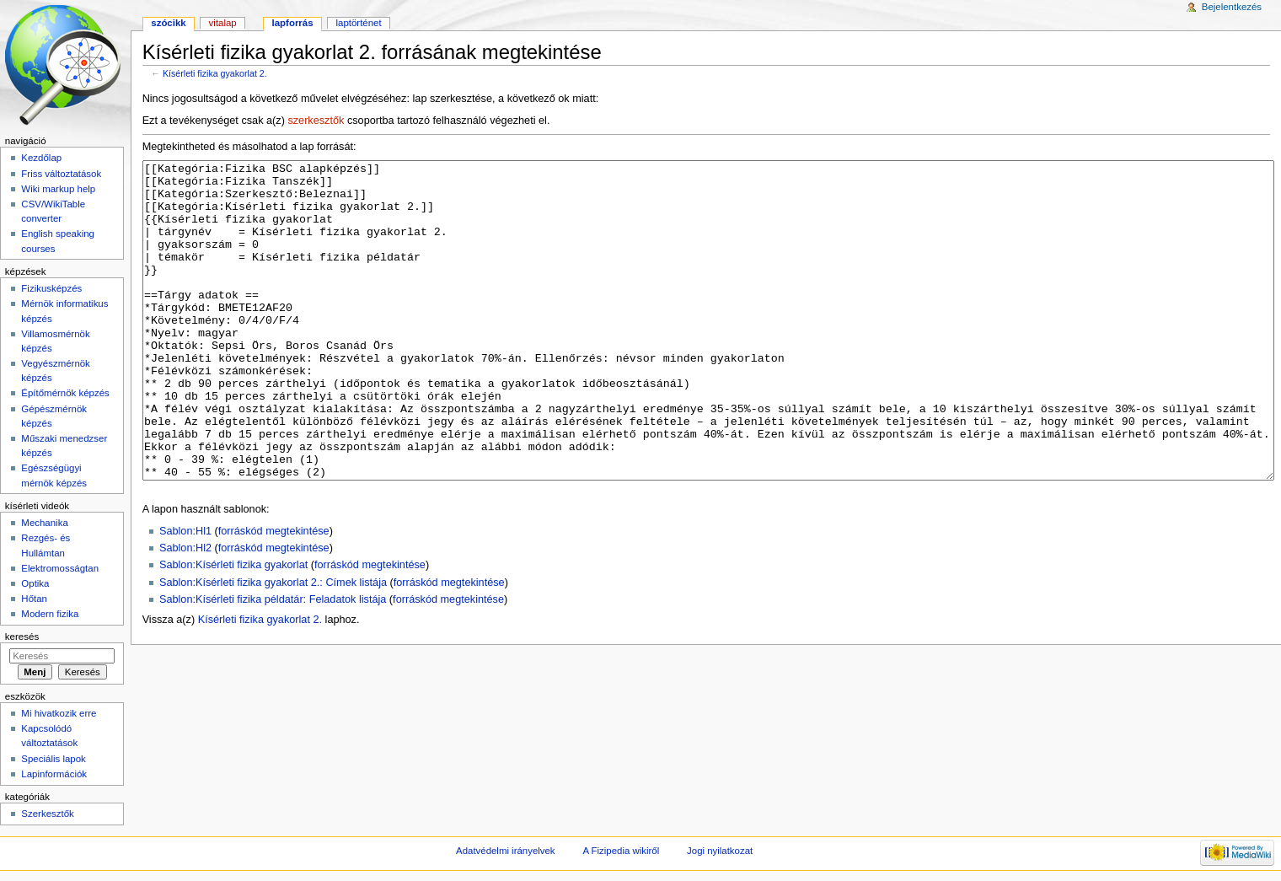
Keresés (22, 636)
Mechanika (44, 523)
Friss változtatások (61, 174)
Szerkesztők (47, 813)
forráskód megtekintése (274, 594)
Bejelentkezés (1232, 7)
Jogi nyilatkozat (720, 851)
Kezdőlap (41, 158)
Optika (35, 583)
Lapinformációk (54, 774)
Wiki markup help (58, 189)
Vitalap (223, 23)
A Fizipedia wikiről (620, 851)
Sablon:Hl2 (185, 611)
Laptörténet (359, 23)
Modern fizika (49, 614)
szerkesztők (315, 120)
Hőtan (34, 599)
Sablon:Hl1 (185, 594)
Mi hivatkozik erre (58, 713)
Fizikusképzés (51, 288)
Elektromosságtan (60, 568)
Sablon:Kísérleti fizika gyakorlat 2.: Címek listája (273, 646)
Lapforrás (293, 23)
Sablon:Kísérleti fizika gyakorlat (233, 628)
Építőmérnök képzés (65, 393)
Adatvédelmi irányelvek (505, 851)
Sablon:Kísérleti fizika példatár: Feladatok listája (272, 663)
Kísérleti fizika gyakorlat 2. (215, 73)
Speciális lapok (53, 759)
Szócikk (168, 23)
